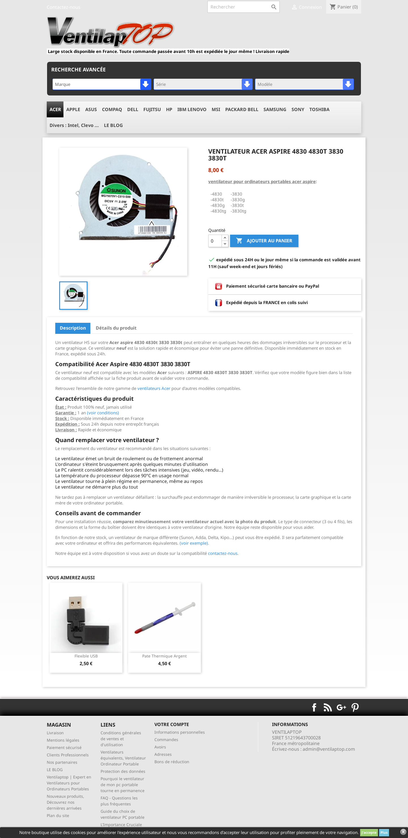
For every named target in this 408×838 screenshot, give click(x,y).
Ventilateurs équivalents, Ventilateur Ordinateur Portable (123, 758)
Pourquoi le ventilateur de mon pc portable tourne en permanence (122, 784)
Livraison (55, 732)
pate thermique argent (164, 656)
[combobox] (101, 84)
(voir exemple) (194, 543)
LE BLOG (55, 769)
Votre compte (171, 724)
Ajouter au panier (264, 241)
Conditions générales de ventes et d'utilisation (121, 738)
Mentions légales (63, 740)
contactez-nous (222, 553)
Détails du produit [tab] (116, 328)
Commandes (166, 739)
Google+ (341, 707)
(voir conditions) (103, 412)
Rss (327, 707)
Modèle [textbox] (265, 84)
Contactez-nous (63, 7)
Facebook (314, 707)
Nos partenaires (62, 762)
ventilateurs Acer (153, 388)
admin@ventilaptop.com (329, 749)
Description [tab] (73, 328)
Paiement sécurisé (64, 747)
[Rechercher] (243, 7)
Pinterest (355, 707)
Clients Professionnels (68, 755)
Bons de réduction (171, 761)
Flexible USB (86, 656)
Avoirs (160, 747)
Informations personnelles (179, 732)
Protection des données (123, 771)
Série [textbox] (161, 84)
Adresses (163, 754)
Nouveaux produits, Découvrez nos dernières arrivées (65, 802)
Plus (384, 832)
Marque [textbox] (62, 84)
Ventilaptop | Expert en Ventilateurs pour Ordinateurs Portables (69, 783)
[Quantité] (215, 241)
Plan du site (58, 815)
